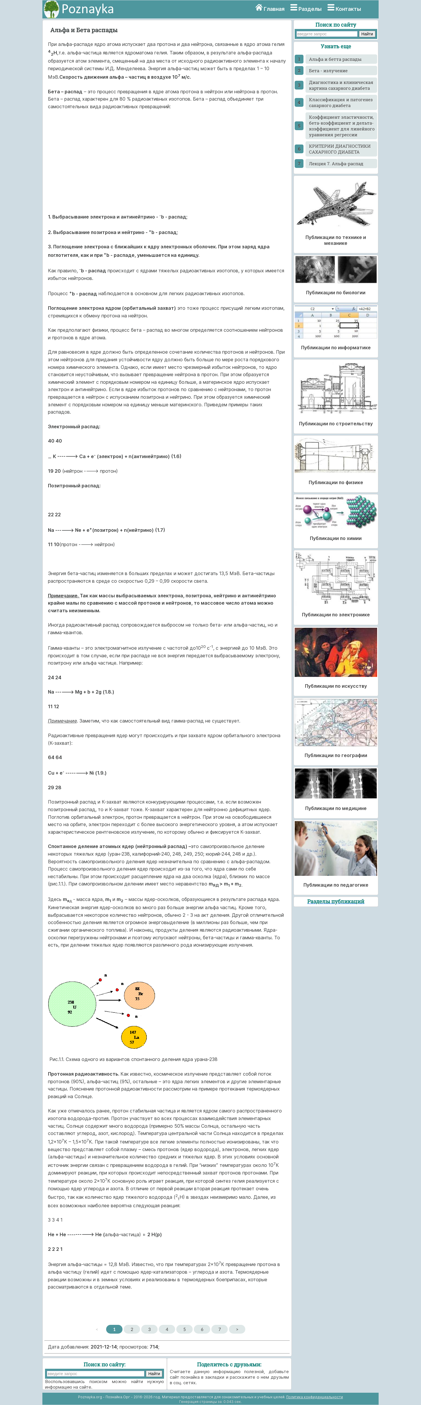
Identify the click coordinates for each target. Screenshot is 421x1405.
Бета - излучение (328, 70)
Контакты (348, 9)
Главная (274, 9)
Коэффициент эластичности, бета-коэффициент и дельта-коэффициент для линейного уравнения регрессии (342, 125)
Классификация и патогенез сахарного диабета (341, 102)
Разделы (310, 9)
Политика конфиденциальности (314, 1397)
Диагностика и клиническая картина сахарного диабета (341, 85)
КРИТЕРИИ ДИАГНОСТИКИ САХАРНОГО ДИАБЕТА (340, 149)
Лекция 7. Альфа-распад (336, 163)
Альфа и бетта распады (335, 59)
